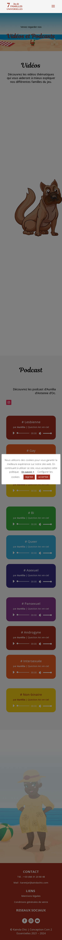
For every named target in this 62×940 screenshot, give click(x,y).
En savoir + (28, 471)
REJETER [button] (29, 477)
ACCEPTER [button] (43, 477)
